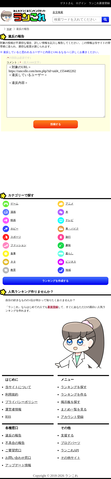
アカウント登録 (72, 417)
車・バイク (68, 228)
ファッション (14, 245)
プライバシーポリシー (21, 402)
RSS (8, 416)
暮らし (65, 253)
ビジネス (67, 261)
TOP (9, 28)
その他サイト (70, 457)
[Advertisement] (55, 163)
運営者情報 (13, 409)
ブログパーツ (70, 443)
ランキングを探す (74, 387)
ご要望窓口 (13, 450)
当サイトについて (18, 387)
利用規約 (11, 394)
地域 (64, 269)
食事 (9, 253)
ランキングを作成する (55, 280)
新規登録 (53, 307)
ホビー (10, 228)
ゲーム (10, 203)
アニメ (65, 203)
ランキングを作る (74, 394)
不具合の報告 (15, 443)
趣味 (64, 245)
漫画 (9, 211)
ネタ (9, 261)
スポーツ (12, 236)
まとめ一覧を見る (74, 409)
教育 (9, 269)
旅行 (64, 236)
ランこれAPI (70, 450)
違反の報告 (13, 435)
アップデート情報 (18, 465)
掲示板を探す (70, 402)
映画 (9, 220)
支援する (67, 435)
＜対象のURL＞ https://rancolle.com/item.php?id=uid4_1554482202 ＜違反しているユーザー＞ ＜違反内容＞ (56, 90)
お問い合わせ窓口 (18, 457)
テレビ (65, 220)
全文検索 (58, 12)
